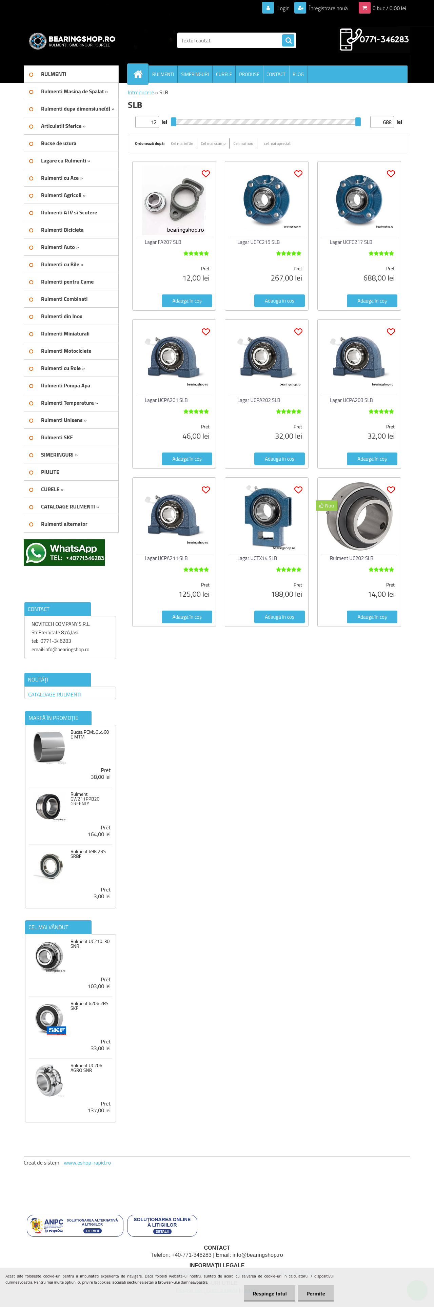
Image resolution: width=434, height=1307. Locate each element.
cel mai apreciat (277, 143)
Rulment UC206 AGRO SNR (86, 1068)
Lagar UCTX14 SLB (257, 558)
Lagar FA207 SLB (163, 242)
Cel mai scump (213, 143)
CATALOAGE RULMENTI (54, 694)
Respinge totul (270, 1293)
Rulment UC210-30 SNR (90, 943)
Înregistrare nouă (328, 8)
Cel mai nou (243, 143)
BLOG (298, 74)
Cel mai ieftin (182, 143)
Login (283, 8)
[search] (288, 40)
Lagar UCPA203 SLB (351, 400)
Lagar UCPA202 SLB (258, 400)
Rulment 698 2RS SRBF (88, 854)
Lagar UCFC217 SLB (351, 242)
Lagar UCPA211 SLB (166, 558)
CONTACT (276, 74)
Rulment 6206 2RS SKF (89, 1006)
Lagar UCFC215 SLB (258, 242)
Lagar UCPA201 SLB (166, 400)
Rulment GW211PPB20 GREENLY (85, 799)
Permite (316, 1293)
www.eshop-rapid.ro (87, 1162)
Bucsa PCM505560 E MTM (90, 734)
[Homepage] (141, 73)
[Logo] (70, 40)
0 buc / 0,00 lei (389, 8)
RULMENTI (163, 74)
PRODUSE (249, 74)
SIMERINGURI (195, 74)
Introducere (141, 92)
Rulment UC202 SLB (351, 558)
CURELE (224, 74)
